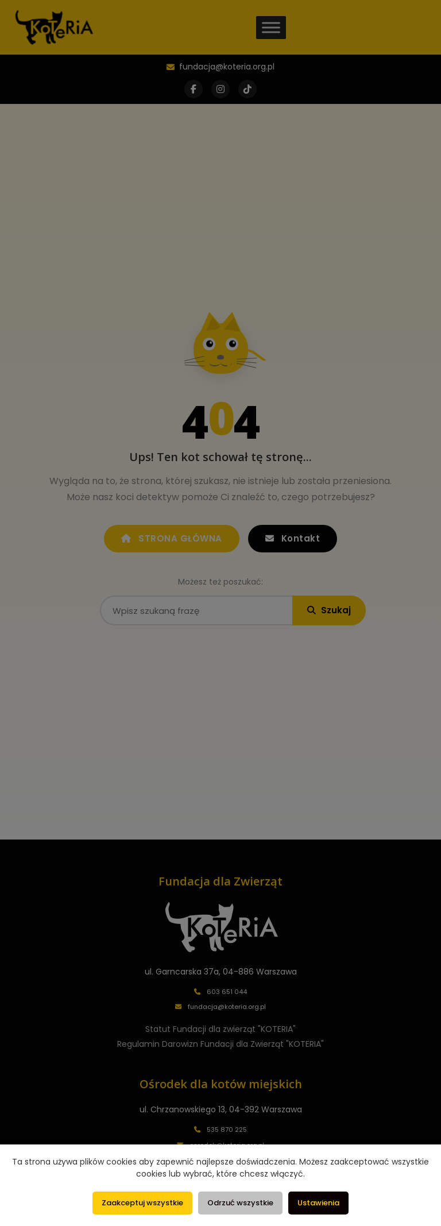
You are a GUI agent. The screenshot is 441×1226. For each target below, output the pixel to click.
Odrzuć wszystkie (240, 1202)
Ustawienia (318, 1202)
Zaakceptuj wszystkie (142, 1202)
